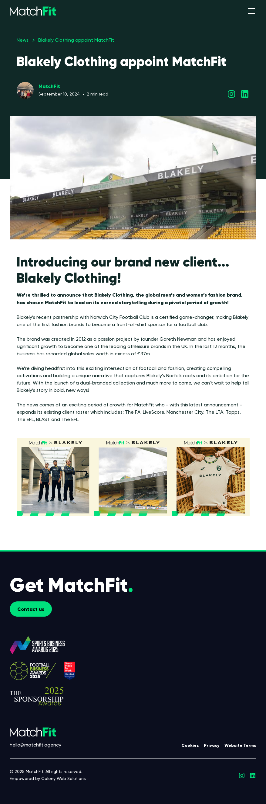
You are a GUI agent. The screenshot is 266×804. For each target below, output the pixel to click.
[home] (33, 11)
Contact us (30, 609)
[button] (250, 11)
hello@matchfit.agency (35, 745)
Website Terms (240, 745)
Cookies (190, 745)
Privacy (212, 745)
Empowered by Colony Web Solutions (48, 778)
